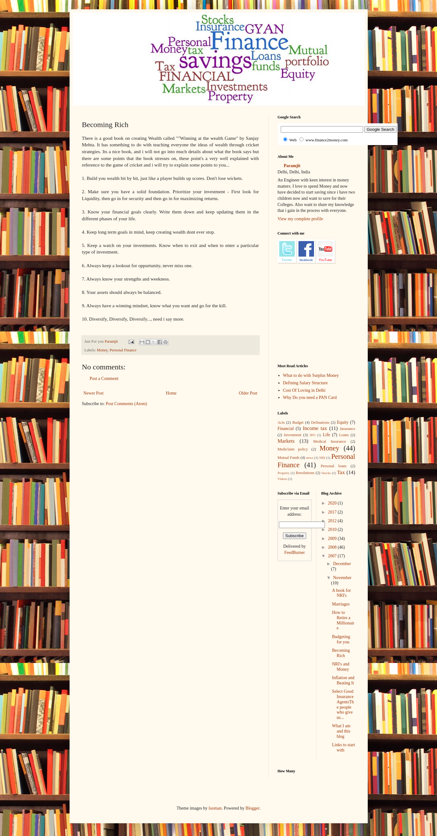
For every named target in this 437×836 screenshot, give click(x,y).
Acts (281, 422)
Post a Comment (104, 378)
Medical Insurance (329, 441)
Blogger (252, 808)
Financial (286, 428)
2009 (333, 538)
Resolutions (305, 473)
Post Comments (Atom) (126, 403)
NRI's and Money (340, 667)
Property (284, 473)
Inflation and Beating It (343, 680)
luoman (215, 808)
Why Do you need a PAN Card (310, 397)
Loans (344, 435)
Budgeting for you (341, 639)
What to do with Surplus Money (311, 375)
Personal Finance (123, 350)
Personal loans (334, 466)
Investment (292, 435)
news (309, 457)
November (342, 577)
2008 (333, 547)
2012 (333, 521)
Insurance (347, 429)
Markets (286, 441)
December (342, 563)
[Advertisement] (195, 430)
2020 (333, 503)
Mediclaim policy (293, 449)
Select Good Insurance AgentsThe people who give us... (343, 704)
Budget (297, 422)
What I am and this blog (341, 731)
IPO (312, 435)
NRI (322, 457)
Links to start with (343, 747)
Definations (320, 422)
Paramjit (292, 165)
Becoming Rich (341, 653)
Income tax (315, 428)
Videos (282, 479)
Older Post (248, 393)
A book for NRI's (341, 593)
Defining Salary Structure (305, 383)
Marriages (341, 604)
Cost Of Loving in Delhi (304, 390)
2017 (333, 512)
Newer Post (94, 393)
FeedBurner (294, 552)
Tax (341, 472)
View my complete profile (300, 219)
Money (102, 350)
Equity (342, 422)
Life (326, 434)
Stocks (326, 473)
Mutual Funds (289, 457)
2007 (333, 556)
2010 (333, 529)
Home (171, 393)
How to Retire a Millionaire (343, 620)
